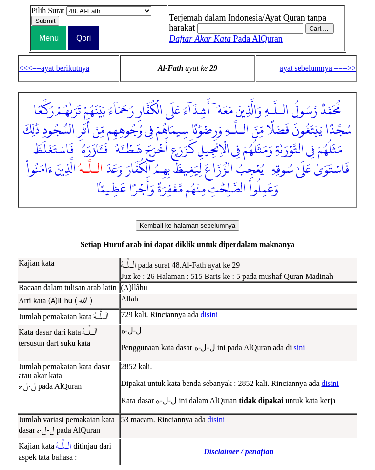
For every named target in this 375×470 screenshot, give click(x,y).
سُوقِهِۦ (280, 169)
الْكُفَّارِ (150, 111)
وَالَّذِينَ (249, 111)
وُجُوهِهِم (125, 130)
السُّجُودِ (58, 130)
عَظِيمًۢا (111, 189)
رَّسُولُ (304, 111)
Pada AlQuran (226, 38)
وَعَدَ (114, 169)
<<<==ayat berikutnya (54, 68)
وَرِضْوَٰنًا (207, 130)
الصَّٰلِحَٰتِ (227, 189)
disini (209, 314)
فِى (149, 130)
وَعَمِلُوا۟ (263, 189)
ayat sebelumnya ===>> (318, 68)
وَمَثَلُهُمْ (257, 150)
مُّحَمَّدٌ (331, 111)
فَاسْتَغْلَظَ (53, 150)
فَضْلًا (278, 130)
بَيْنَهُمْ (94, 111)
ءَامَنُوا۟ (39, 169)
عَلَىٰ (303, 169)
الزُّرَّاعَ (219, 169)
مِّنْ (98, 130)
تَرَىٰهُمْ (69, 111)
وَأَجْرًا (141, 189)
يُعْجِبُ (250, 169)
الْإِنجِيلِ (213, 150)
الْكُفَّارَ (138, 169)
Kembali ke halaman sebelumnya (187, 225)
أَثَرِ (84, 130)
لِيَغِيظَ (187, 169)
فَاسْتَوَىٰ (331, 169)
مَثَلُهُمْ (330, 150)
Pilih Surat (47, 10)
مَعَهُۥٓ (223, 111)
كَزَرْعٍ (183, 150)
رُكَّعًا (44, 111)
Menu (49, 38)
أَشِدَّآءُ (196, 111)
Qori (83, 38)
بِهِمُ (162, 169)
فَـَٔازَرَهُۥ (92, 150)
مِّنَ (258, 130)
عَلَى (173, 111)
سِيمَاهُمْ (172, 130)
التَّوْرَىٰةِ (289, 150)
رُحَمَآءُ (121, 111)
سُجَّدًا (338, 130)
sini (299, 347)
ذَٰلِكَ (31, 130)
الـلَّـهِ (277, 111)
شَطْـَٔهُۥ (126, 150)
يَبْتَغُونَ (307, 130)
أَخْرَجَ (156, 150)
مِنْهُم (196, 189)
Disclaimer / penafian (238, 452)
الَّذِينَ (65, 169)
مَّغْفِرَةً (170, 189)
